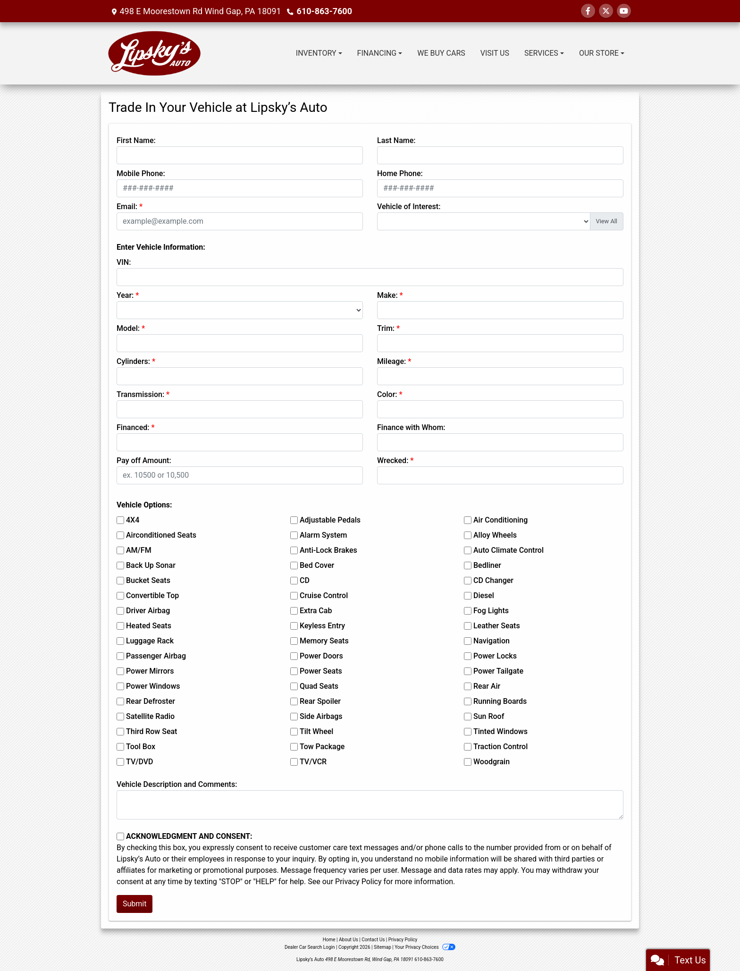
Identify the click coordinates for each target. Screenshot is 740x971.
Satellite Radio (150, 716)
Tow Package (322, 746)
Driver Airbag (148, 610)
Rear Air (486, 686)
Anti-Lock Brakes (328, 550)
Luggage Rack (150, 640)
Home (329, 939)
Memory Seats (324, 640)
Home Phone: (400, 173)
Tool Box (140, 746)
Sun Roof (488, 716)
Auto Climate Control (508, 550)
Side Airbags (321, 716)
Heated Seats (148, 625)
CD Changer (493, 580)
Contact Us (373, 939)
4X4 (132, 519)
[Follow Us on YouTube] (624, 11)
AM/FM (138, 550)
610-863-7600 (324, 11)
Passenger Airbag (156, 655)
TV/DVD (139, 761)
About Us (348, 939)
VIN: (124, 262)
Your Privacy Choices (425, 947)
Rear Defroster (150, 701)
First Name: (136, 140)
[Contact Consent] (120, 836)
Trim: (386, 328)
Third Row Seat (151, 731)
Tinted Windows (500, 731)
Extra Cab (316, 610)
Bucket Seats (148, 580)
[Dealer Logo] (154, 53)
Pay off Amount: (144, 460)
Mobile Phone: (141, 173)
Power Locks (495, 655)
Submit (134, 903)
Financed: (133, 427)
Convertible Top (152, 595)
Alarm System (323, 535)
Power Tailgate (498, 671)
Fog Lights (491, 610)
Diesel (483, 595)
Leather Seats (496, 625)
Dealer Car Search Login (310, 947)
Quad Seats (319, 686)
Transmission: (140, 394)
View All (606, 221)
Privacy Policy (358, 881)
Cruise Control (324, 595)
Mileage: (391, 361)
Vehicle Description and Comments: (177, 784)
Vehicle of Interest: (408, 206)
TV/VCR (313, 761)
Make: (387, 295)
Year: (125, 295)
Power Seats (321, 671)
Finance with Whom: (411, 427)
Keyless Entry (322, 625)
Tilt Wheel (316, 731)
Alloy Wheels (495, 535)
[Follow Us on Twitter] (606, 11)
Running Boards (500, 701)
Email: (127, 206)
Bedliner (487, 565)
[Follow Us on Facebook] (588, 11)
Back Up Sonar (151, 565)
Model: (128, 328)
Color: (387, 394)
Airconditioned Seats (161, 535)
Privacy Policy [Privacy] (403, 939)
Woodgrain (491, 761)
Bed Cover (317, 565)
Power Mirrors (150, 671)
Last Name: (396, 140)
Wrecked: (392, 460)
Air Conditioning (500, 519)
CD (305, 580)
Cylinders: (133, 361)
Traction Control (500, 746)
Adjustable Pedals (330, 519)
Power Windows (153, 686)
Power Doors (321, 655)
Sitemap (382, 947)
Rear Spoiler (320, 701)
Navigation (491, 640)
